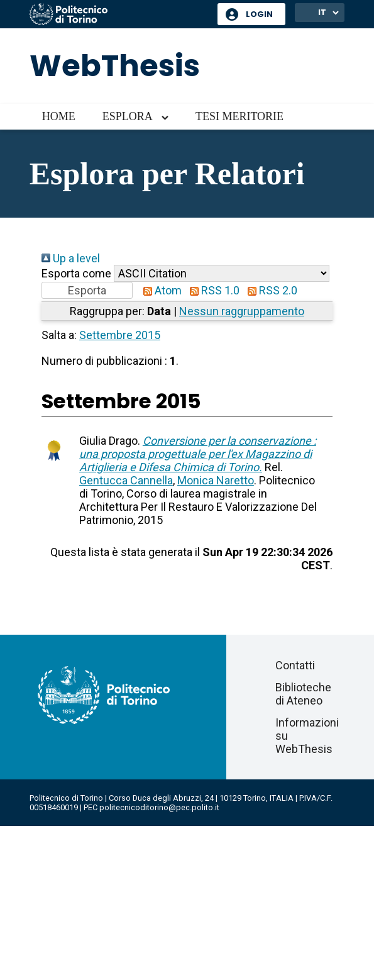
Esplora (127, 116)
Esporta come (76, 273)
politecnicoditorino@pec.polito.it (159, 807)
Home (58, 116)
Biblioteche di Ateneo (303, 694)
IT (322, 12)
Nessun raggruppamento (241, 311)
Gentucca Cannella (126, 480)
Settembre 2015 (119, 335)
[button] (87, 290)
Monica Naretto (215, 480)
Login (259, 14)
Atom (160, 290)
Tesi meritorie (239, 116)
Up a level (70, 258)
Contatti (295, 665)
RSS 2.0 (269, 290)
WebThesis (115, 66)
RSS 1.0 (211, 290)
